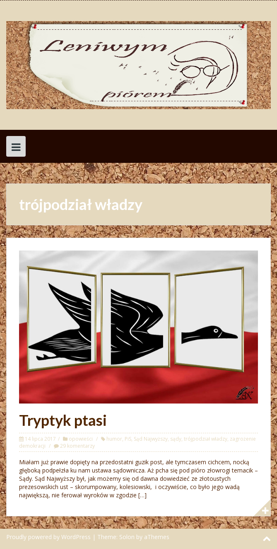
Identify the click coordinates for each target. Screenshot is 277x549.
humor (114, 438)
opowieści (81, 438)
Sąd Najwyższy (151, 438)
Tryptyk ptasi (63, 420)
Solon (127, 537)
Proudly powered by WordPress (48, 537)
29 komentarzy (77, 445)
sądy (175, 438)
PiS (128, 438)
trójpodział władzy (205, 438)
